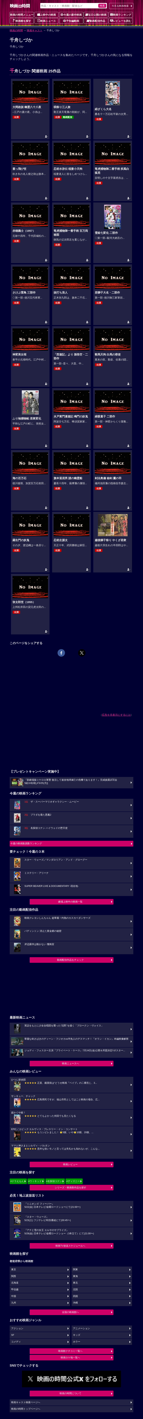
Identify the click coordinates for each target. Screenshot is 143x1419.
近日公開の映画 (96, 14)
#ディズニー (73, 1181)
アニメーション (81, 1328)
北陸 (75, 1289)
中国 (13, 1296)
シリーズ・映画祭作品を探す (70, 1187)
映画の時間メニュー (22, 14)
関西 (13, 1276)
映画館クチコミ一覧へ (70, 1351)
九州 (13, 1302)
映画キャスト (34, 30)
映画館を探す (21, 20)
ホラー (76, 1341)
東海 (75, 1276)
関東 (75, 1269)
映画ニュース (46, 20)
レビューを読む (120, 20)
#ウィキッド (35, 1181)
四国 (75, 1296)
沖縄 (75, 1302)
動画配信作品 (96, 20)
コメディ (16, 1341)
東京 (13, 1269)
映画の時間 (16, 30)
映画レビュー (70, 1164)
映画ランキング (120, 14)
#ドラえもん (17, 1181)
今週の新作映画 (71, 14)
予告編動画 (71, 20)
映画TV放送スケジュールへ (70, 1245)
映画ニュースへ (70, 1063)
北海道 (14, 1282)
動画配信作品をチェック (70, 960)
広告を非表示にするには (116, 714)
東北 (75, 1282)
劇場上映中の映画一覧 (70, 901)
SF (12, 1335)
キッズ (76, 1335)
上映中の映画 (46, 14)
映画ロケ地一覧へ (70, 1357)
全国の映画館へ (70, 1312)
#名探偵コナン (54, 1181)
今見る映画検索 (120, 5)
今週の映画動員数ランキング (26, 843)
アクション (17, 1328)
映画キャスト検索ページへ (25, 1402)
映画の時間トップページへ (25, 1409)
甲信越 (14, 1289)
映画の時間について (70, 1393)
